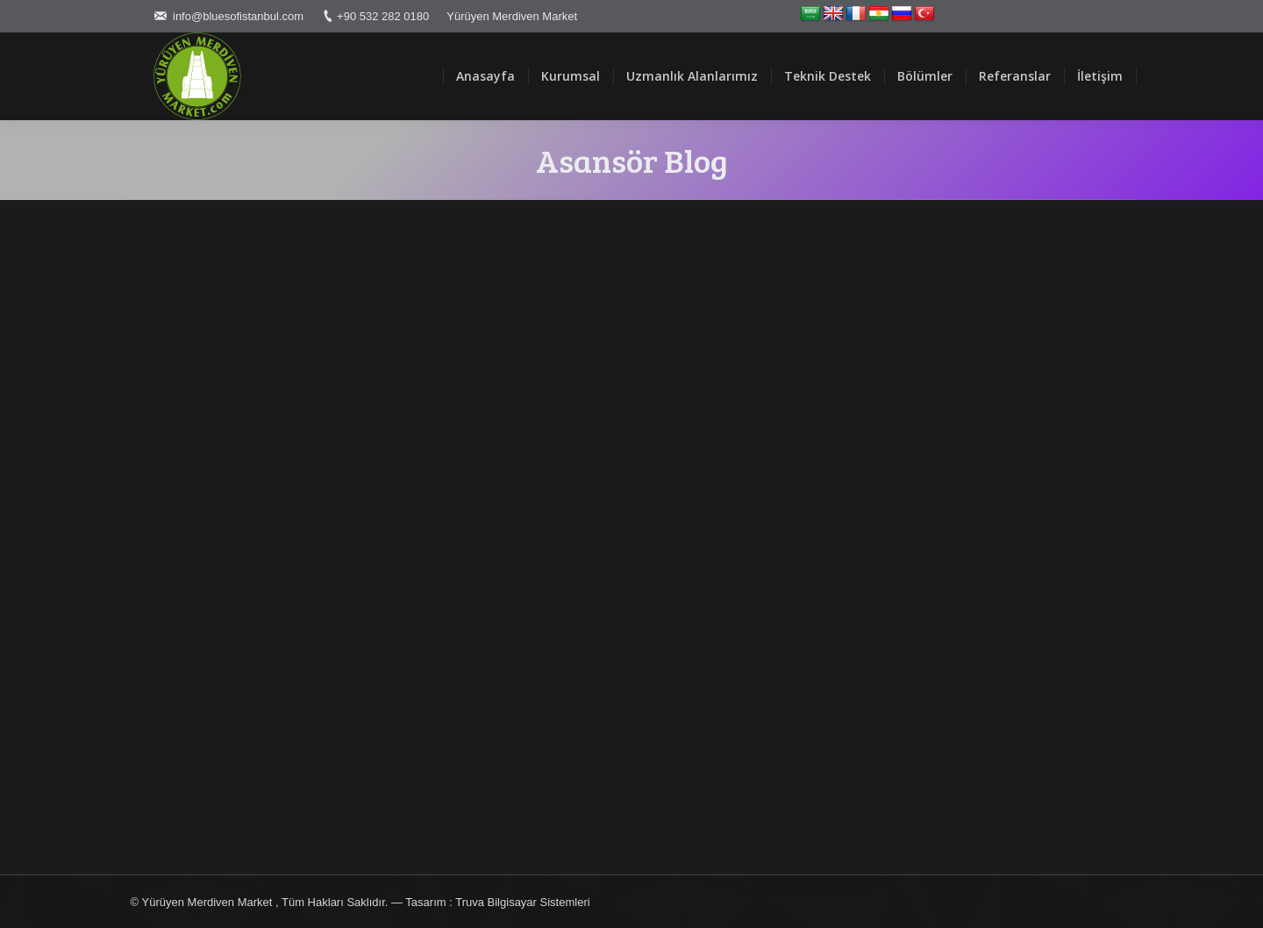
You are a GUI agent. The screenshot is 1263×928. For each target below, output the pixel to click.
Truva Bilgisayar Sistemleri (522, 902)
